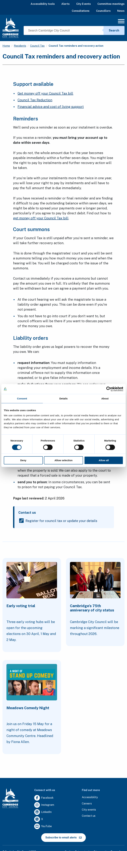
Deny (23, 460)
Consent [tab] (22, 398)
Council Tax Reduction (35, 100)
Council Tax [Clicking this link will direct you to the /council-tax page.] (37, 45)
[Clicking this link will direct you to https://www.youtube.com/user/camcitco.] (43, 826)
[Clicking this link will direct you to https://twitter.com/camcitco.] (38, 819)
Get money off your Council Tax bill (45, 93)
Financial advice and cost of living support (51, 107)
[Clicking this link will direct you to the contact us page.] (88, 816)
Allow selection (63, 460)
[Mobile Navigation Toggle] (121, 22)
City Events (83, 3)
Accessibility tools (43, 3)
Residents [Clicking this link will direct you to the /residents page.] (20, 45)
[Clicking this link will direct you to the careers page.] (87, 803)
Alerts (65, 3)
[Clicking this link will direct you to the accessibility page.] (90, 797)
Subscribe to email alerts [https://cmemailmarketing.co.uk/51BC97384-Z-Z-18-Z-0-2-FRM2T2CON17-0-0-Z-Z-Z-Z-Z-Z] (63, 837)
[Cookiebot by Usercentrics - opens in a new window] (108, 388)
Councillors (103, 10)
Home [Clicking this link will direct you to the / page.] (6, 45)
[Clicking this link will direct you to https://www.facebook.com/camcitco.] (43, 798)
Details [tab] (63, 398)
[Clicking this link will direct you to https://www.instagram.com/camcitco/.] (44, 805)
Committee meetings (111, 3)
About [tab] (105, 398)
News (121, 10)
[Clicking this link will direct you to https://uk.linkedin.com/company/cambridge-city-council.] (43, 812)
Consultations (80, 10)
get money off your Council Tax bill (40, 218)
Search (114, 30)
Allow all (104, 460)
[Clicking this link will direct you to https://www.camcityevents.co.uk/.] (89, 809)
